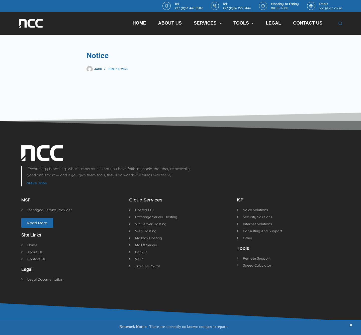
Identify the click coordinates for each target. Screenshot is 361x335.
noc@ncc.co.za (330, 8)
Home (139, 23)
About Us (170, 23)
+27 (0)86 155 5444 (237, 8)
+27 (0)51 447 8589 (188, 8)
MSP (26, 200)
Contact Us (307, 23)
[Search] (340, 23)
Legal (273, 23)
